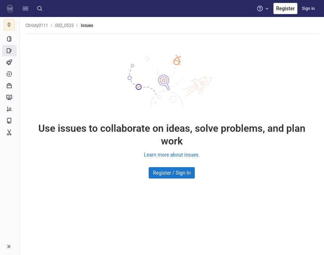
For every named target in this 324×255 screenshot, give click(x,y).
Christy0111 (36, 25)
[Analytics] (10, 109)
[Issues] (10, 50)
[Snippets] (10, 132)
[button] (25, 8)
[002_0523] (10, 25)
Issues (87, 25)
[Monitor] (10, 97)
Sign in (308, 8)
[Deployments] (10, 74)
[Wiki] (10, 120)
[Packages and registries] (10, 85)
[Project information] (10, 39)
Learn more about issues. (172, 155)
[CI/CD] (10, 62)
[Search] (39, 8)
